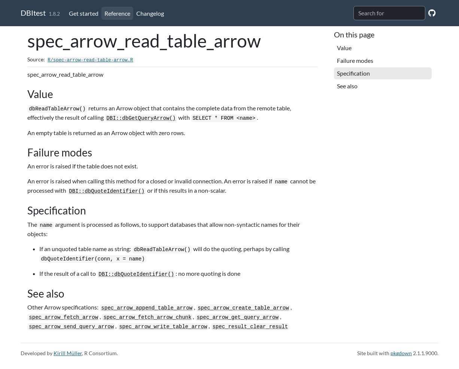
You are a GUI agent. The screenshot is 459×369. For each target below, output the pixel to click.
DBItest (33, 12)
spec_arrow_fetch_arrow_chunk (147, 317)
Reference (117, 13)
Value (344, 47)
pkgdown (401, 353)
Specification (353, 73)
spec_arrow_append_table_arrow (146, 308)
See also (347, 85)
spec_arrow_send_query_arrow (71, 327)
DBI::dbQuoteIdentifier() (107, 191)
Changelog (150, 13)
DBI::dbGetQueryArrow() (141, 118)
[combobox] (389, 13)
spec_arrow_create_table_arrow (243, 308)
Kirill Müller (68, 353)
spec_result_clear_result (250, 327)
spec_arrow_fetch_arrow (63, 317)
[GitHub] (431, 12)
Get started (83, 13)
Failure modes (355, 60)
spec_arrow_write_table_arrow (163, 327)
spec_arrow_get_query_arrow (237, 317)
